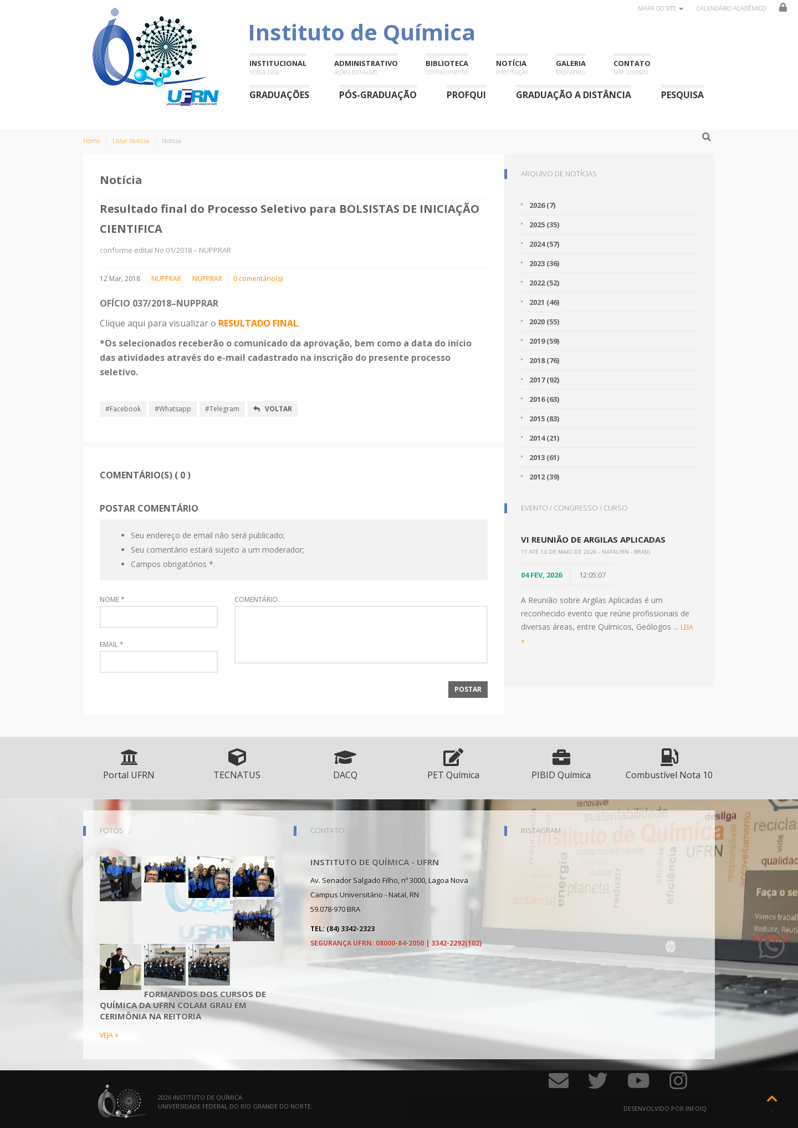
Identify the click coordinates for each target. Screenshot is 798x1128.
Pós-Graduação (378, 94)
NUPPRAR (166, 278)
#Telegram (222, 409)
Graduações (279, 94)
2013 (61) (544, 457)
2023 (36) (544, 263)
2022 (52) (544, 283)
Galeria (571, 67)
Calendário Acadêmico (731, 8)
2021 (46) (544, 302)
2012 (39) (544, 477)
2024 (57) (544, 244)
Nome (112, 599)
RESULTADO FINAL (258, 323)
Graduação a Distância (573, 94)
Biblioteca (447, 67)
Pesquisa (682, 94)
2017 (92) (544, 380)
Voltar (272, 409)
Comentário (256, 599)
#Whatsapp (173, 409)
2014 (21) (544, 438)
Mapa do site (660, 8)
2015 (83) (544, 418)
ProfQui (466, 94)
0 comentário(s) (258, 278)
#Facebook (123, 409)
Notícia (512, 67)
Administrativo (366, 67)
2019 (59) (544, 341)
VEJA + (109, 1035)
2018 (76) (544, 360)
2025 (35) (544, 224)
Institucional (277, 67)
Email (112, 644)
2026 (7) (542, 205)
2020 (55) (544, 321)
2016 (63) (544, 399)
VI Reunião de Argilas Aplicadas (593, 539)
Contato (632, 67)
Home (91, 140)
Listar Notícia (130, 140)
